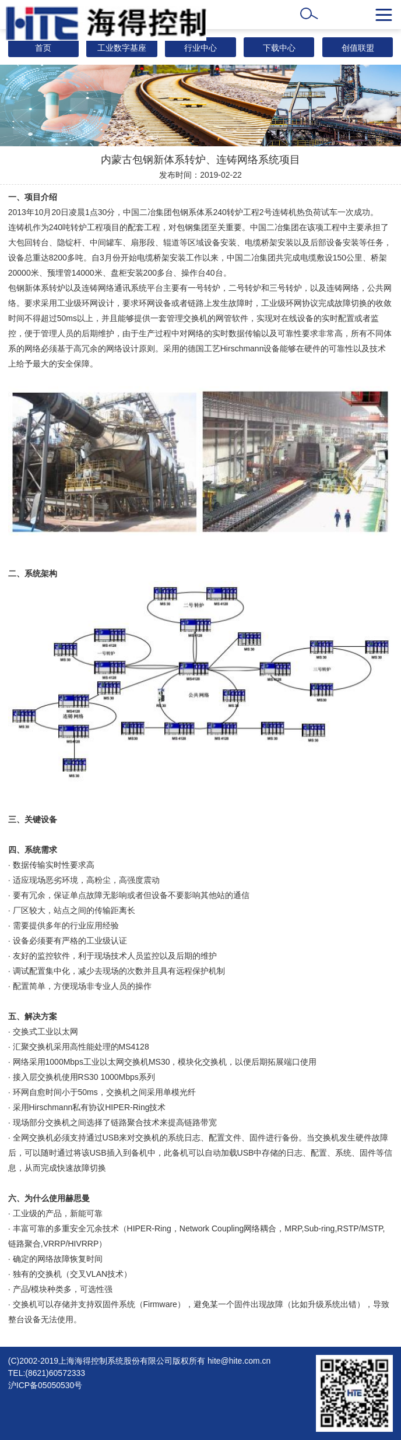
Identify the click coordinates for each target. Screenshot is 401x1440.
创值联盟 (358, 47)
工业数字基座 (121, 47)
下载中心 (279, 47)
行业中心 (200, 47)
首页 (43, 47)
